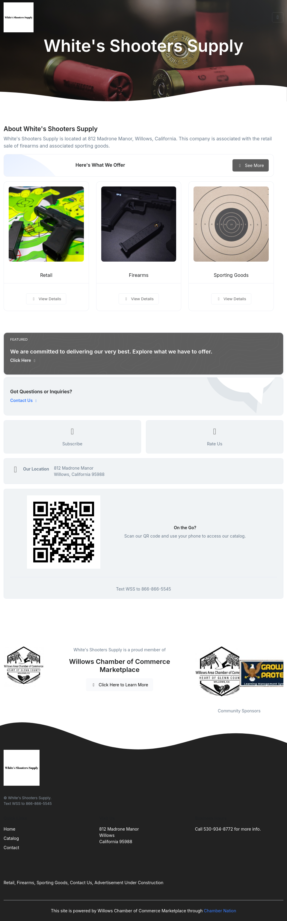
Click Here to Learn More (119, 684)
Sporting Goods (231, 275)
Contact (11, 847)
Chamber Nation (220, 910)
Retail (46, 275)
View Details (46, 298)
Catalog (11, 838)
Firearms (138, 275)
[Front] (20, 17)
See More (250, 165)
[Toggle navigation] (277, 17)
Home (9, 829)
